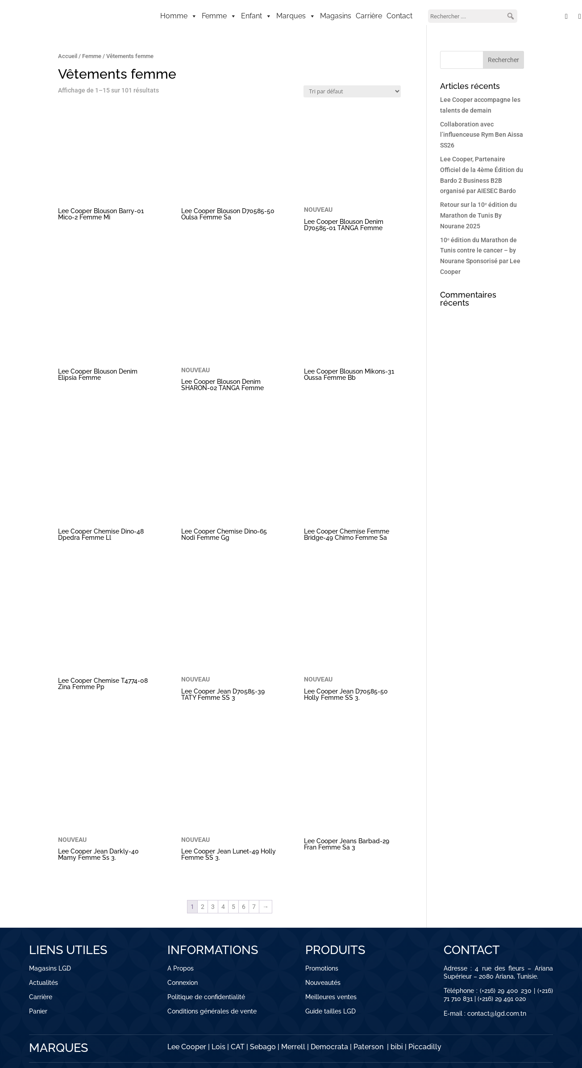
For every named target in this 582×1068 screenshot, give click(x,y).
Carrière (369, 16)
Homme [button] (178, 16)
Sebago (263, 1047)
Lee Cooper (186, 1047)
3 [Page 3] (213, 906)
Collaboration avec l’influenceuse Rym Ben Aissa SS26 (481, 135)
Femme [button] (219, 16)
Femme (91, 56)
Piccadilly (424, 1047)
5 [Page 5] (233, 906)
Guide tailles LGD (330, 1011)
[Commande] (352, 91)
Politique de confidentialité (206, 997)
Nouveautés (323, 982)
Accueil (67, 56)
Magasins (335, 16)
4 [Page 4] (223, 906)
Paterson (368, 1047)
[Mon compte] (545, 16)
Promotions (321, 968)
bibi (397, 1047)
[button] (510, 16)
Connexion (182, 982)
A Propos (180, 968)
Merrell (293, 1047)
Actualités (43, 982)
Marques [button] (296, 16)
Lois (218, 1047)
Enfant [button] (256, 16)
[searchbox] (472, 16)
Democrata (329, 1047)
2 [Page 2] (202, 906)
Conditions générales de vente (212, 1011)
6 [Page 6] (243, 906)
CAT (238, 1047)
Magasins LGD (50, 968)
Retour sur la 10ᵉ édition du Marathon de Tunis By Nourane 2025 (478, 215)
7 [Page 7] (254, 906)
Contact (399, 16)
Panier (38, 1011)
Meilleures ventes (331, 997)
